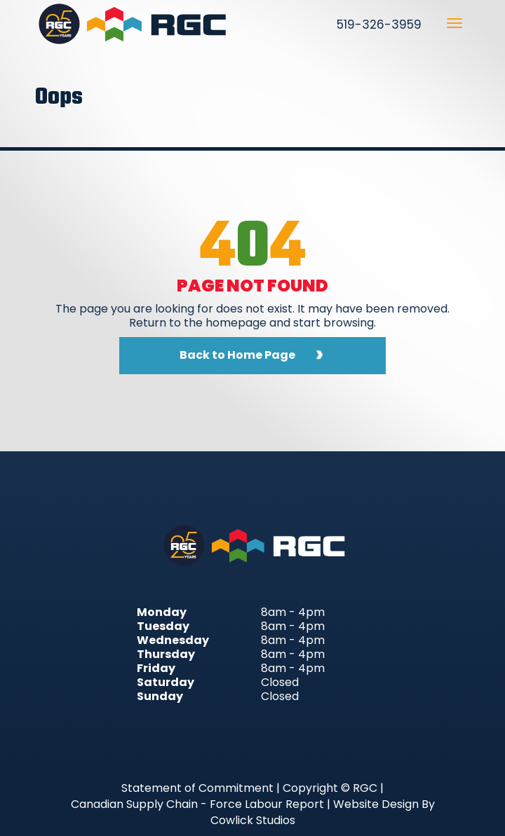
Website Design (376, 804)
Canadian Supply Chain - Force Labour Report (197, 804)
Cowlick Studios (252, 820)
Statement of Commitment (197, 788)
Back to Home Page (237, 355)
